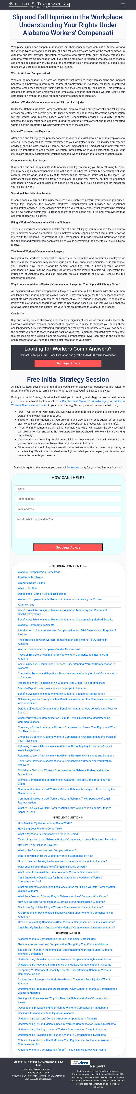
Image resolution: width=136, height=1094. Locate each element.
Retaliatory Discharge (30, 577)
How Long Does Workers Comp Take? (40, 828)
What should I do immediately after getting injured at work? (52, 866)
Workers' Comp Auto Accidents (36, 625)
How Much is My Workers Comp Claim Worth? (45, 823)
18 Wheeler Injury (98, 401)
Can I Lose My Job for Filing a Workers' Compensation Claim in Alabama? (61, 907)
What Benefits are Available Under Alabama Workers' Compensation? (58, 872)
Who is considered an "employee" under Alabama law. (49, 649)
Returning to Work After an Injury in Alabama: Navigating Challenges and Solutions (66, 755)
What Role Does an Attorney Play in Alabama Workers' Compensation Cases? (63, 896)
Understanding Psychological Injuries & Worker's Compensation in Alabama (62, 1034)
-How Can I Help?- (68, 477)
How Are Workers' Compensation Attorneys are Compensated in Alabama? (61, 901)
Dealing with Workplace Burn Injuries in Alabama (46, 1013)
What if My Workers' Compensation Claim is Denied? (48, 834)
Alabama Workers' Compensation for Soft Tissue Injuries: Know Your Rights (62, 1049)
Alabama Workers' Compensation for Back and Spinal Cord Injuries (57, 938)
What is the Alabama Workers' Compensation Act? (47, 850)
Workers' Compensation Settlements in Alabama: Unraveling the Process (60, 599)
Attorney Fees (26, 604)
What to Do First (27, 588)
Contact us (72, 467)
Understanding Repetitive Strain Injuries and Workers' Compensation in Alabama (64, 964)
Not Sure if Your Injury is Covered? (38, 845)
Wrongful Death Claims (31, 583)
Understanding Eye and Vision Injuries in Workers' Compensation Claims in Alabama (67, 1024)
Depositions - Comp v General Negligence (42, 593)
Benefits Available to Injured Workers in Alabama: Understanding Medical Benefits (65, 619)
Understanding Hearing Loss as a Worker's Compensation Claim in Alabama (62, 1029)
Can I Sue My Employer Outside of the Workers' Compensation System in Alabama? (66, 927)
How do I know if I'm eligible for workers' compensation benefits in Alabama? (63, 861)
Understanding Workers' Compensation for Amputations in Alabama (57, 1018)
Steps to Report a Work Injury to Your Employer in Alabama (52, 688)
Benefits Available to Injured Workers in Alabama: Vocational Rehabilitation (61, 693)
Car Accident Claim (74, 401)
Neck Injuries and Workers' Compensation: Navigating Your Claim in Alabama (63, 944)
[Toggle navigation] (122, 5)
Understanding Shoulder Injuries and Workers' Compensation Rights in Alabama (64, 959)
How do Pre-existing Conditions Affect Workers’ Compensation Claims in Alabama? (66, 922)
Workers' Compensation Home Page (39, 572)
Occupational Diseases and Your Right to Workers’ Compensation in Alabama (63, 1007)
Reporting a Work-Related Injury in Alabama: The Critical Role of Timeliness (61, 682)
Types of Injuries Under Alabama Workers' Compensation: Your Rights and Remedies (67, 839)
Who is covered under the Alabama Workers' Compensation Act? (55, 855)
